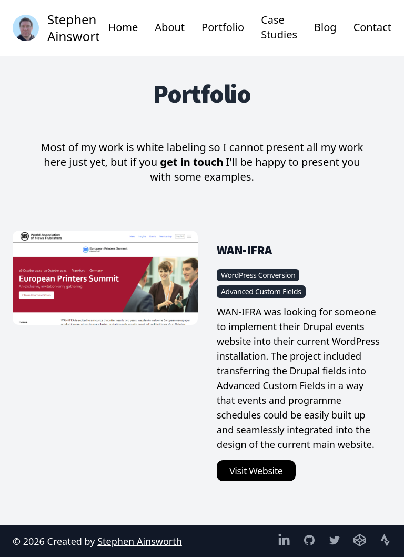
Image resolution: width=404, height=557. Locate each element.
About (170, 27)
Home (123, 27)
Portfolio (222, 27)
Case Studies (279, 27)
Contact (372, 27)
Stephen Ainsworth (139, 541)
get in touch (191, 162)
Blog (325, 27)
